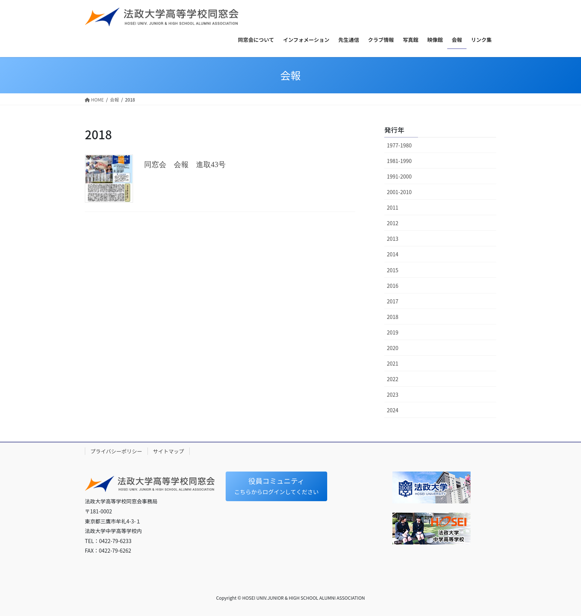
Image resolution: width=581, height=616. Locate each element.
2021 (392, 363)
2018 (392, 316)
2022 (392, 379)
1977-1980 (399, 145)
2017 (392, 301)
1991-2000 (399, 176)
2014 (392, 254)
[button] (279, 487)
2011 (392, 207)
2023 (392, 394)
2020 (392, 348)
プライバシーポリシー (116, 451)
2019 (392, 332)
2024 (392, 410)
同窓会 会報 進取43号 (185, 164)
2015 (392, 270)
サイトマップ (168, 451)
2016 (392, 285)
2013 (392, 238)
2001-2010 (399, 192)
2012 (392, 223)
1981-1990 (399, 160)
